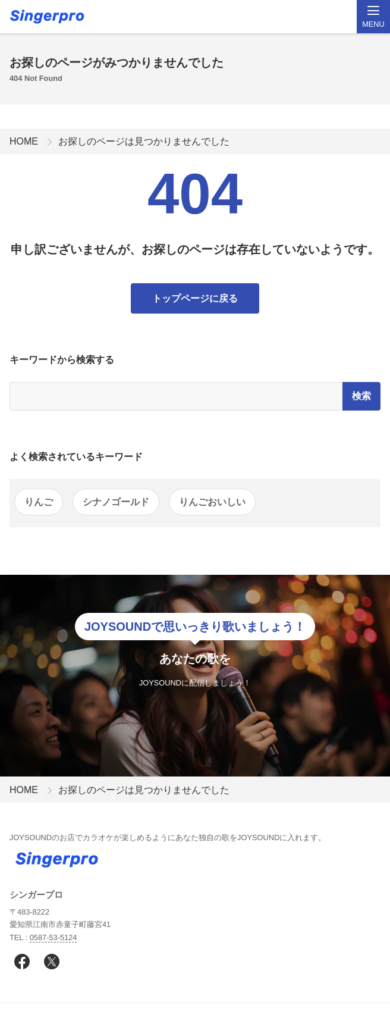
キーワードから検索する (62, 360)
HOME (24, 141)
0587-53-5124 (53, 937)
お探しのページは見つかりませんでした (143, 141)
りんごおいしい (212, 502)
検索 (361, 396)
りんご (38, 502)
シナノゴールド (116, 502)
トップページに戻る (195, 298)
